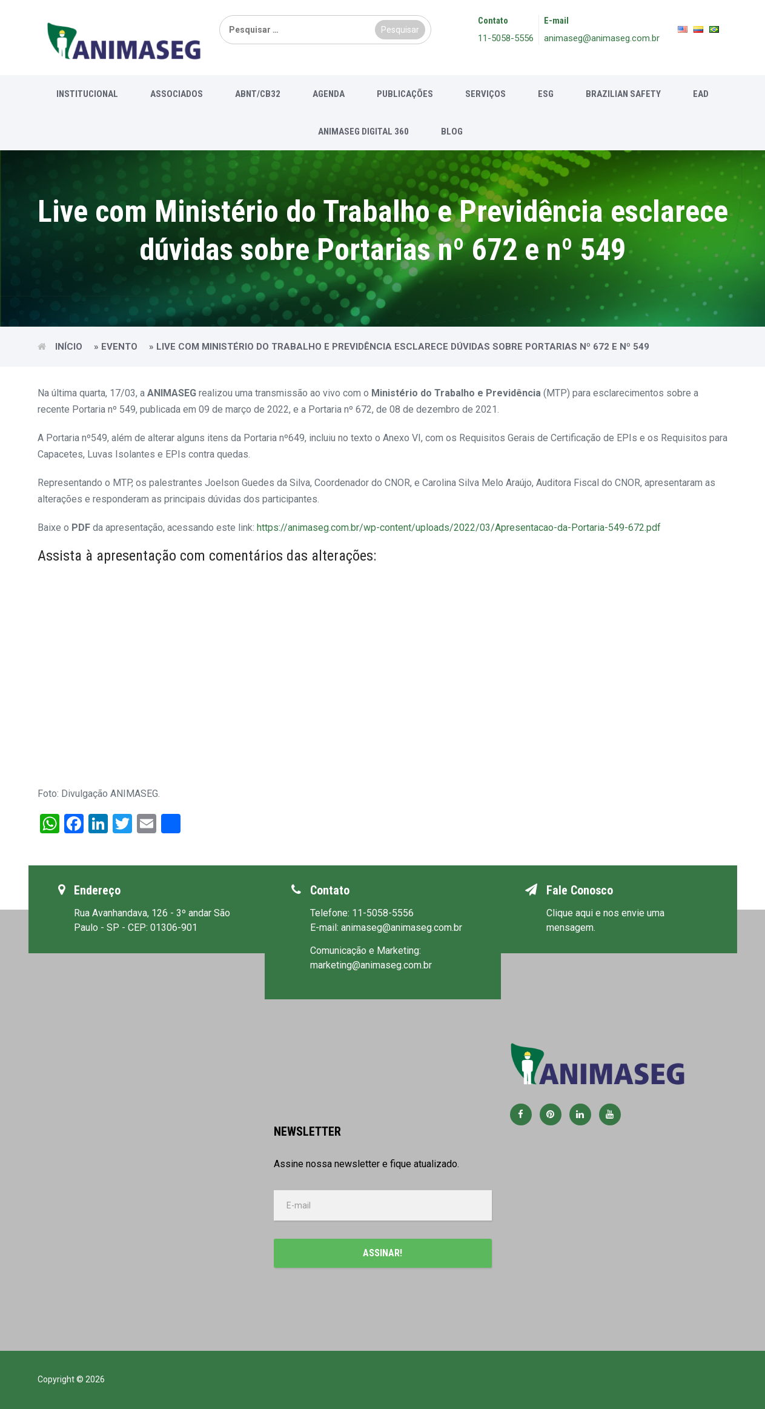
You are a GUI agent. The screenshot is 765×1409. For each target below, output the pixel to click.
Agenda (329, 93)
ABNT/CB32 (257, 93)
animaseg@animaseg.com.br (602, 38)
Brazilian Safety (623, 93)
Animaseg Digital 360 (363, 131)
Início (68, 346)
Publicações (405, 93)
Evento (119, 346)
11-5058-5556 (506, 38)
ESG (546, 93)
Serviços (485, 93)
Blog (452, 131)
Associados (176, 93)
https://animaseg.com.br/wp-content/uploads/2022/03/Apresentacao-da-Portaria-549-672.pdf (459, 527)
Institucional (87, 93)
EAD (701, 93)
